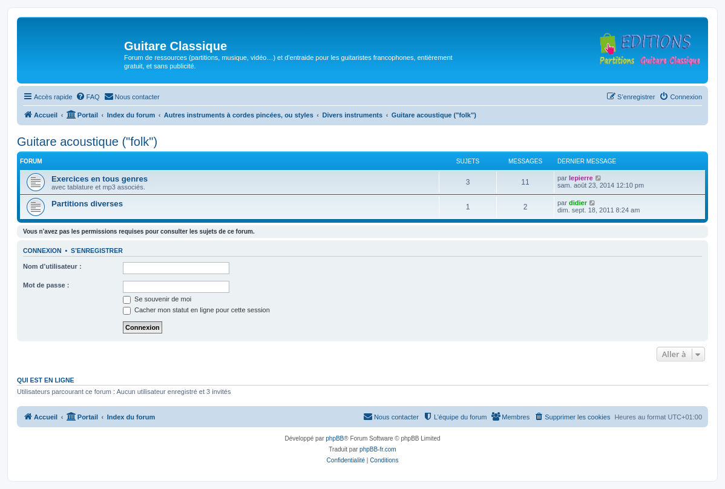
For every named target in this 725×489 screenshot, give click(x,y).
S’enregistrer (97, 250)
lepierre (581, 178)
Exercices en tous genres (99, 178)
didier (578, 202)
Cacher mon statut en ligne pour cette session (196, 309)
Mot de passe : (46, 285)
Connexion (42, 250)
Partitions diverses (87, 203)
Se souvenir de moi (157, 299)
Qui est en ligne (45, 380)
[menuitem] (88, 97)
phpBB (335, 438)
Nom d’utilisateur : (52, 266)
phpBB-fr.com (377, 449)
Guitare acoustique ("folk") (87, 141)
